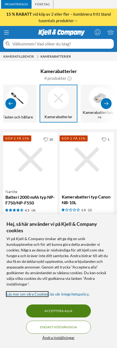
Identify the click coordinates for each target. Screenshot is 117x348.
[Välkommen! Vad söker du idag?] (62, 44)
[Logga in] (97, 32)
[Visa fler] (106, 103)
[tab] (16, 4)
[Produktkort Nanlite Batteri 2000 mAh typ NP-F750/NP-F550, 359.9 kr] (30, 159)
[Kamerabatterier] (59, 103)
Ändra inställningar (58, 337)
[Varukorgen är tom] (110, 32)
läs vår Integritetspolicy (69, 294)
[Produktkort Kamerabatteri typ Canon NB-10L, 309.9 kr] (87, 159)
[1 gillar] (105, 139)
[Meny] (6, 32)
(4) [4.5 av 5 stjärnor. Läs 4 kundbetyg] (34, 210)
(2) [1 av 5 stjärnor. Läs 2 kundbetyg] (90, 210)
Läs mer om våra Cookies (27, 294)
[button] (69, 78)
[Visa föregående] (10, 103)
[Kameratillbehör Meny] (37, 56)
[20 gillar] (48, 139)
